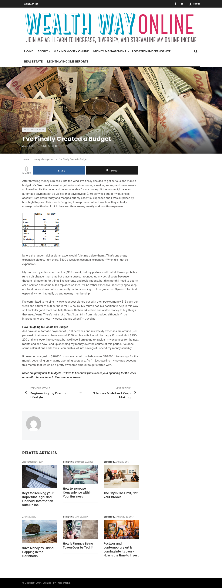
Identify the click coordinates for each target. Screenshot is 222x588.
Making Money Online (71, 51)
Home (28, 51)
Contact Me (31, 3)
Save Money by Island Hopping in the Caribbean (38, 552)
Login (196, 3)
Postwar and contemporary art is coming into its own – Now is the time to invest (121, 549)
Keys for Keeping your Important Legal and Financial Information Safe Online (37, 499)
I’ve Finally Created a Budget (73, 159)
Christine (68, 461)
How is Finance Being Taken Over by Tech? (78, 545)
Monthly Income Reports (68, 61)
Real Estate (33, 61)
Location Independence (151, 51)
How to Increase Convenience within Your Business (77, 492)
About (44, 51)
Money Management (110, 51)
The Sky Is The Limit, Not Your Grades (121, 495)
